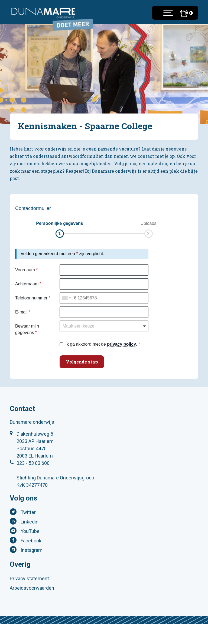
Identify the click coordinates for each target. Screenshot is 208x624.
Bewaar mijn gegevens (27, 329)
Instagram (32, 550)
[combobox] (66, 298)
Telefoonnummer (31, 298)
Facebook (31, 540)
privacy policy (121, 344)
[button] (59, 229)
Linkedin (29, 522)
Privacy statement (29, 578)
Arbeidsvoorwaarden (32, 588)
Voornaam (25, 270)
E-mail (21, 312)
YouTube (30, 531)
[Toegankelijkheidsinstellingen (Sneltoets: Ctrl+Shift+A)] (191, 13)
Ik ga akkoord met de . (101, 344)
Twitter (28, 512)
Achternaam (26, 284)
